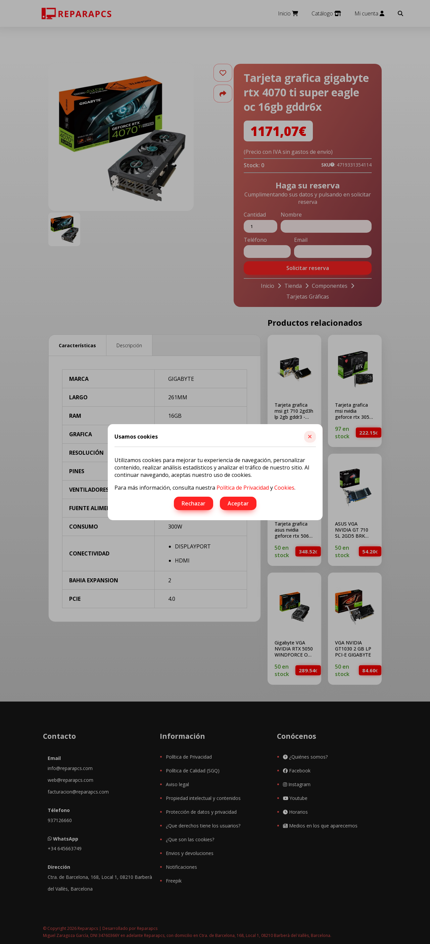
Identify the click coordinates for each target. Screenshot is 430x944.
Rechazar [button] (193, 503)
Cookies (284, 487)
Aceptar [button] (238, 503)
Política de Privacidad (243, 487)
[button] (310, 437)
